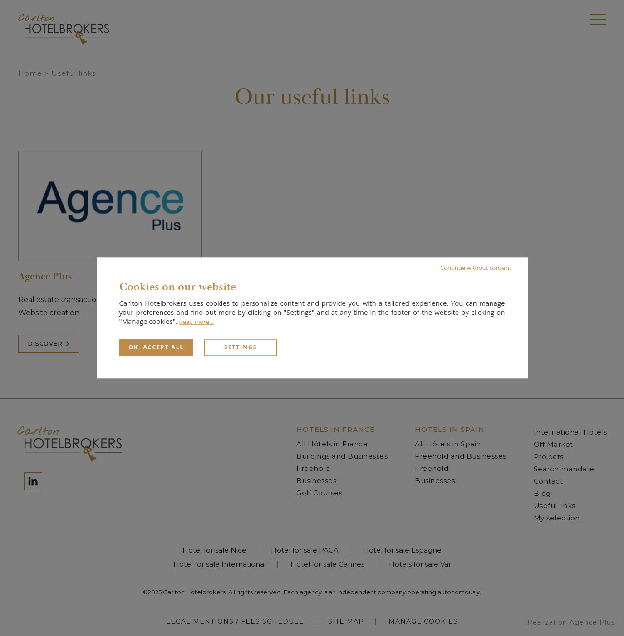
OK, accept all (156, 347)
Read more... (196, 322)
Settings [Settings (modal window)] (240, 347)
